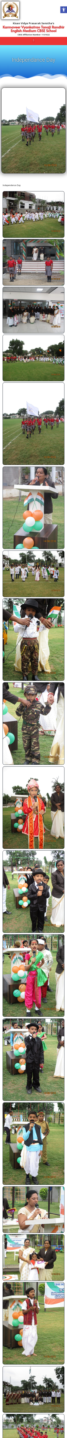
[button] (63, 9)
